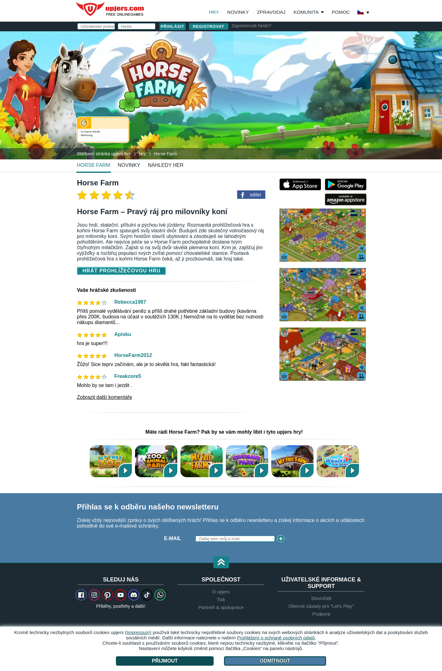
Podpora (321, 614)
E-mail (245, 68)
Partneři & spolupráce (220, 607)
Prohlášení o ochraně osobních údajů (276, 637)
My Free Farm (292, 461)
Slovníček (321, 598)
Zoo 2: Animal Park (156, 461)
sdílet (255, 194)
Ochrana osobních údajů (314, 105)
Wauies (338, 461)
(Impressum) (138, 632)
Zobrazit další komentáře (104, 397)
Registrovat (209, 26)
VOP (279, 105)
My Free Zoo (111, 461)
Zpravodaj (271, 12)
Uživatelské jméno (254, 55)
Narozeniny (253, 93)
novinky (129, 165)
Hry (214, 12)
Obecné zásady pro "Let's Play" (321, 606)
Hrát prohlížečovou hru (122, 270)
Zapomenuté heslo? (251, 25)
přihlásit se (290, 39)
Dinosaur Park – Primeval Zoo (247, 461)
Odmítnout (275, 660)
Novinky (238, 12)
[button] (221, 562)
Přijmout (165, 660)
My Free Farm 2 (201, 461)
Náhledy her (166, 165)
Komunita (306, 12)
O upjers (221, 591)
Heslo (245, 80)
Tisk (221, 599)
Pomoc (341, 12)
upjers (110, 9)
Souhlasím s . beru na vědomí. (293, 108)
